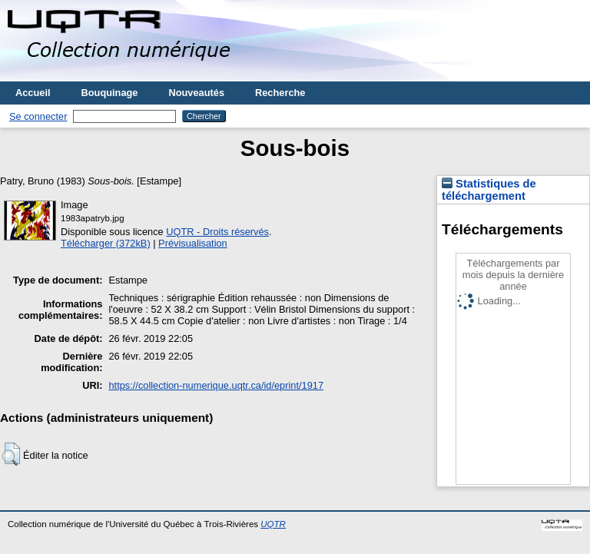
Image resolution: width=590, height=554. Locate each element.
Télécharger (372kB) (106, 243)
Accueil (33, 92)
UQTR (273, 524)
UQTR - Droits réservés (217, 231)
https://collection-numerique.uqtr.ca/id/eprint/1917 (215, 385)
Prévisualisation (192, 243)
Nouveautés (196, 92)
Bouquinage (109, 92)
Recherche (280, 92)
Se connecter (38, 116)
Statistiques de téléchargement (489, 189)
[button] (11, 454)
